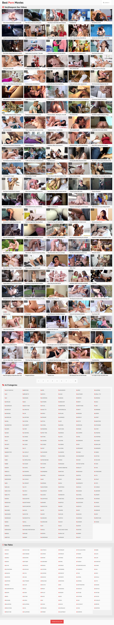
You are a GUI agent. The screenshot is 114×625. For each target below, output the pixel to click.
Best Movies (12, 2)
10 (75, 381)
